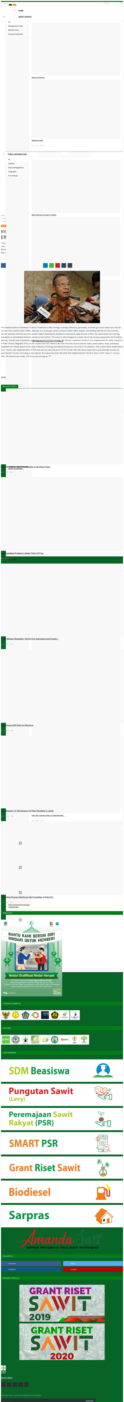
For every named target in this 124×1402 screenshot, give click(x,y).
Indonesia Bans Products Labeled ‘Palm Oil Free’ (22, 553)
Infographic (12, 172)
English (106, 3)
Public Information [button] (17, 154)
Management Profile (15, 26)
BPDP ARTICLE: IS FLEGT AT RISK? (44, 215)
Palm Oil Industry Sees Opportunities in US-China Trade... (26, 467)
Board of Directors (38, 77)
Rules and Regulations (16, 168)
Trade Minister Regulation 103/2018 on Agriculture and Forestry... (30, 639)
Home (21, 10)
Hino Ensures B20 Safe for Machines (17, 725)
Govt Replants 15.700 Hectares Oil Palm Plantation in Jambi (27, 811)
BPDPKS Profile (13, 30)
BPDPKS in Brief (37, 140)
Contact (5, 3)
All (9, 22)
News (4, 218)
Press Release (13, 176)
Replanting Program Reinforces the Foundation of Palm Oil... (27, 897)
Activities (11, 164)
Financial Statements (15, 34)
